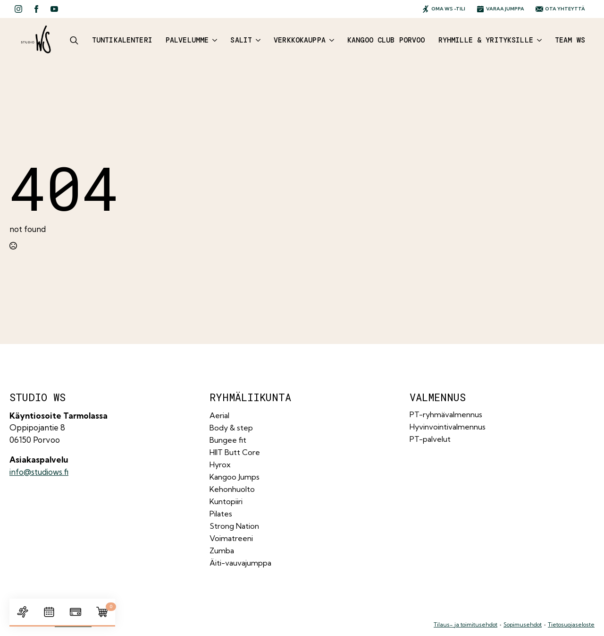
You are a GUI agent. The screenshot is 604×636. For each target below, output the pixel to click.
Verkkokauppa (300, 40)
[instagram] (18, 9)
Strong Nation (234, 526)
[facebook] (36, 9)
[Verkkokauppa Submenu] (330, 40)
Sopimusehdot (522, 624)
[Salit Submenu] (256, 40)
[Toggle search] (74, 40)
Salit (241, 40)
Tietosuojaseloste (571, 624)
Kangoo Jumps (235, 476)
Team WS (570, 40)
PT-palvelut (430, 439)
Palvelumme (187, 40)
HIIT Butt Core (235, 452)
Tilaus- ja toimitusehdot (465, 624)
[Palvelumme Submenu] (213, 40)
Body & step (231, 427)
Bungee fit (228, 440)
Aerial (219, 415)
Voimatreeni (231, 538)
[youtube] (54, 9)
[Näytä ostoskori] (102, 612)
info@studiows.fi (38, 472)
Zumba (222, 550)
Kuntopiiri (226, 501)
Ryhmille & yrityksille (485, 40)
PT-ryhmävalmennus (446, 414)
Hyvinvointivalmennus (448, 426)
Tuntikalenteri (122, 40)
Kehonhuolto (232, 489)
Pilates (221, 513)
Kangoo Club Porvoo (386, 40)
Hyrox (220, 464)
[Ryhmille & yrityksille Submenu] (537, 40)
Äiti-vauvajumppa (240, 562)
